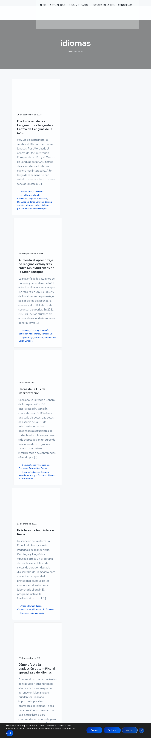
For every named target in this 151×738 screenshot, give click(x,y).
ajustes (9, 733)
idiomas (21, 307)
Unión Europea (24, 317)
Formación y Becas (82, 300)
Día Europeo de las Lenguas (24, 299)
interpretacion (84, 328)
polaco (29, 310)
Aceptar (90, 730)
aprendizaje (56, 301)
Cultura (54, 278)
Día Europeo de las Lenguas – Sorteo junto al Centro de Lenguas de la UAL (25, 125)
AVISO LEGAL (106, 650)
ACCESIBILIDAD (108, 662)
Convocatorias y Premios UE (85, 290)
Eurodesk (82, 294)
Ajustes (128, 730)
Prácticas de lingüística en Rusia (24, 378)
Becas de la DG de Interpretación (85, 112)
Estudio (80, 311)
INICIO (58, 650)
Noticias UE (53, 298)
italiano (21, 310)
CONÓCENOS (62, 673)
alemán (20, 283)
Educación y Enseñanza (52, 293)
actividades (26, 280)
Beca (82, 305)
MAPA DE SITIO (108, 666)
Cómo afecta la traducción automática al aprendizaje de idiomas (55, 383)
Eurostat (51, 305)
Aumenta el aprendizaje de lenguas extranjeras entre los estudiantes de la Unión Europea (55, 125)
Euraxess (22, 560)
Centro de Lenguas (22, 289)
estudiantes (83, 308)
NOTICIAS (60, 654)
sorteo (20, 313)
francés (29, 303)
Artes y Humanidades (23, 545)
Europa (21, 303)
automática (52, 560)
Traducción (52, 567)
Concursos (22, 276)
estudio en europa (82, 316)
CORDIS (51, 564)
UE (49, 308)
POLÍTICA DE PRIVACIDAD (114, 654)
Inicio (70, 51)
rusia (28, 567)
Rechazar (109, 730)
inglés (29, 307)
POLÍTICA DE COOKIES (112, 658)
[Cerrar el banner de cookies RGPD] (141, 730)
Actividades (26, 273)
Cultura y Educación (52, 283)
